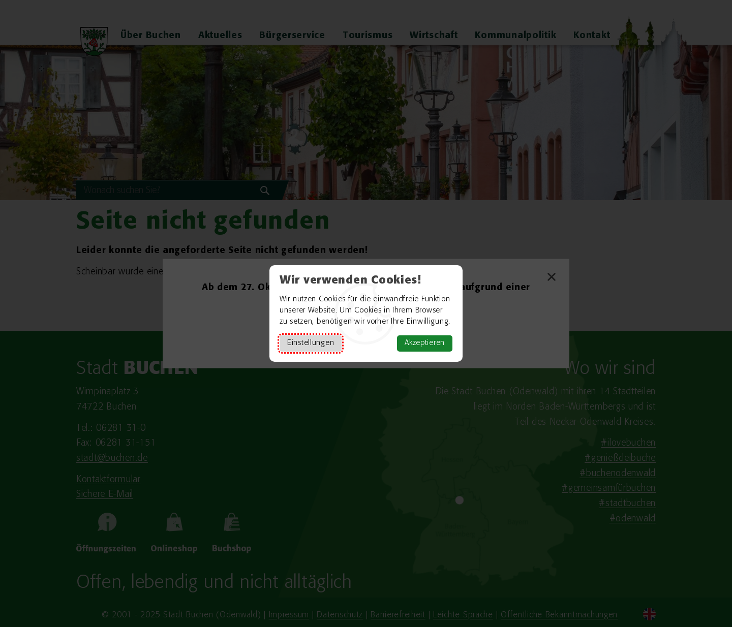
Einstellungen (310, 343)
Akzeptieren (425, 343)
